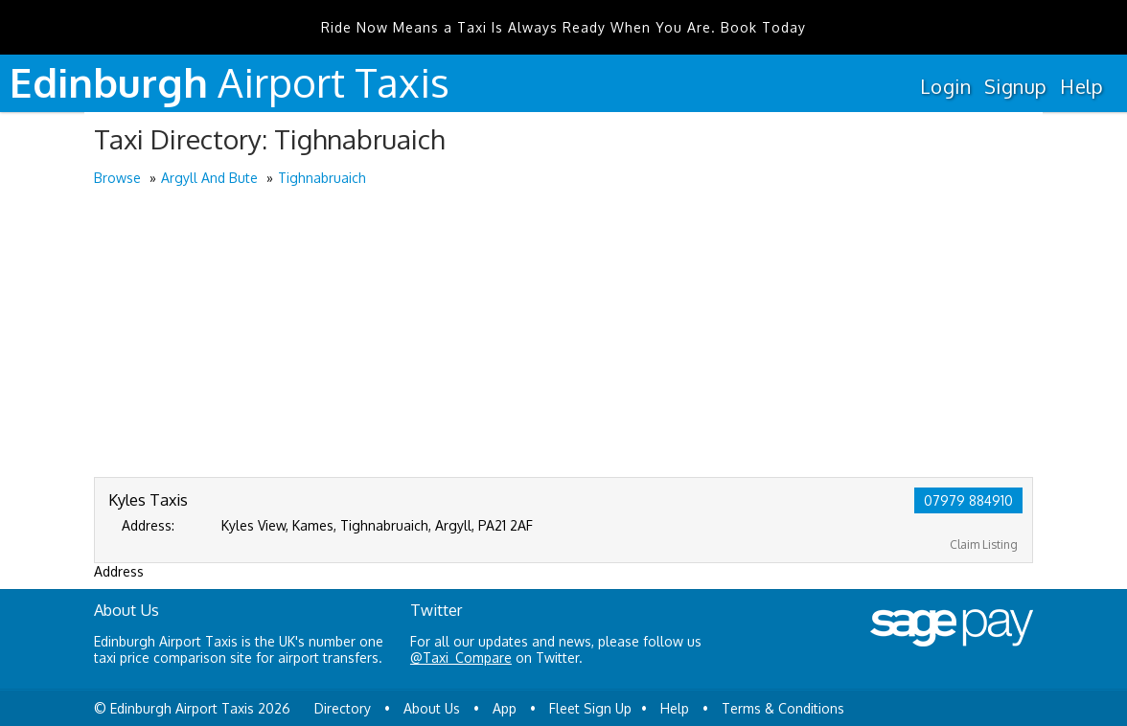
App (505, 708)
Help (1081, 86)
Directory (342, 708)
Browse (117, 178)
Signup (1015, 86)
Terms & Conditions (783, 708)
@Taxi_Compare (461, 657)
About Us (431, 708)
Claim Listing (984, 544)
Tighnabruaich (322, 178)
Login (945, 86)
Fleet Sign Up (590, 708)
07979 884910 (968, 500)
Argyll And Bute (209, 178)
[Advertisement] (563, 333)
